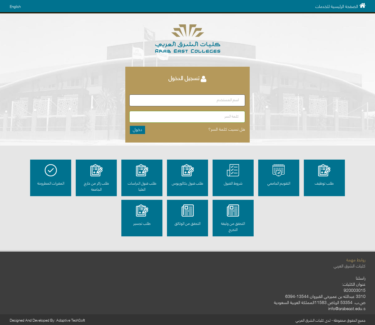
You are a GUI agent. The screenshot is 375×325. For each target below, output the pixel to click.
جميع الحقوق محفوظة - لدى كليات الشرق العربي (331, 319)
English (15, 6)
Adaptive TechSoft (70, 319)
